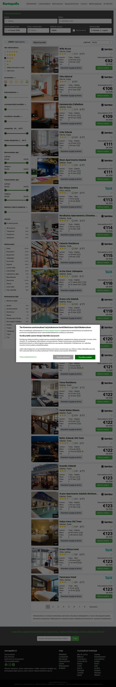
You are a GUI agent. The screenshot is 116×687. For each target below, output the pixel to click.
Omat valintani (63, 357)
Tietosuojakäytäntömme (27, 357)
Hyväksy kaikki (85, 357)
